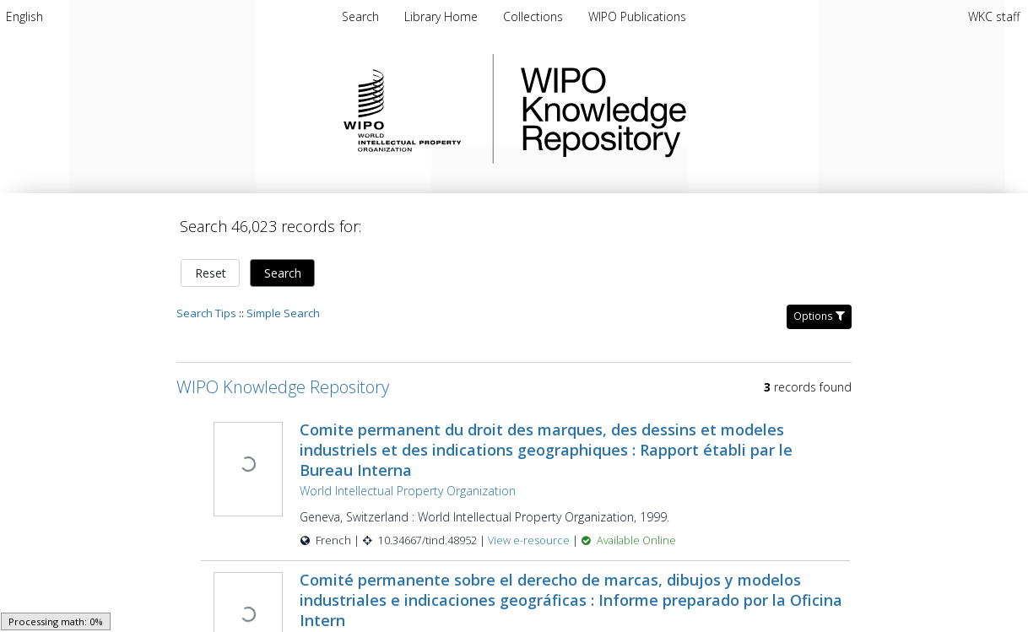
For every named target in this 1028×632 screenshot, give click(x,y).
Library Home (442, 16)
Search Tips (206, 313)
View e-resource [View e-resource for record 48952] (530, 540)
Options (819, 316)
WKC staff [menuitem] (994, 16)
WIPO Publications (637, 16)
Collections (534, 16)
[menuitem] (24, 16)
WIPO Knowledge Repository (673, 109)
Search (282, 273)
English (24, 16)
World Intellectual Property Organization (408, 491)
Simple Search (283, 313)
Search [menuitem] (360, 16)
